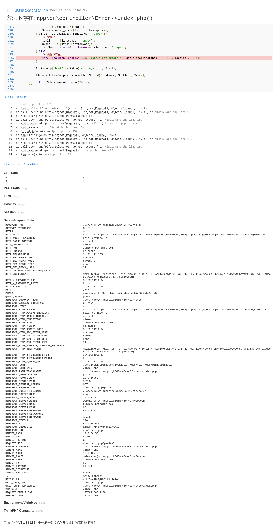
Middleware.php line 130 (123, 119)
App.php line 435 (100, 150)
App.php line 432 (64, 131)
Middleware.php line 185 (173, 112)
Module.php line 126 (69, 10)
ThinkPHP (11, 522)
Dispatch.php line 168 (67, 127)
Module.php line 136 (125, 123)
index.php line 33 (57, 154)
